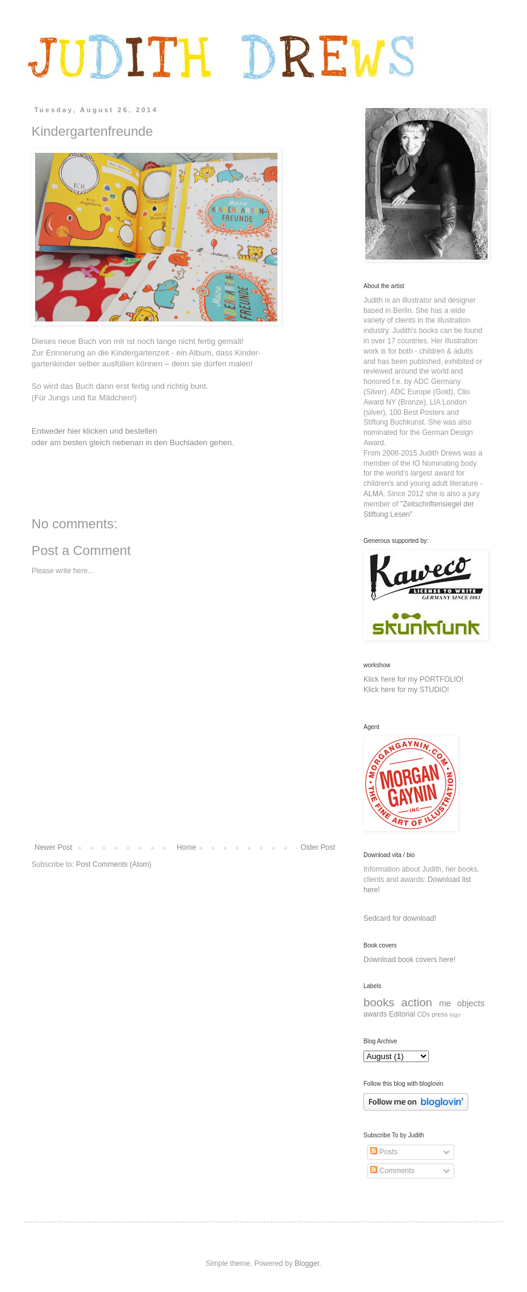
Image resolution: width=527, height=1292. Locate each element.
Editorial (402, 1014)
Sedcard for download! (399, 918)
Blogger (306, 1263)
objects (471, 1003)
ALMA (373, 494)
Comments (392, 1170)
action (416, 1002)
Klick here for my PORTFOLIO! (413, 679)
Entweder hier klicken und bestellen (95, 431)
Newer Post (53, 847)
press (440, 1014)
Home (186, 847)
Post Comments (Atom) (113, 864)
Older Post (317, 847)
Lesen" (401, 514)
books (378, 1002)
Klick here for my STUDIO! (406, 689)
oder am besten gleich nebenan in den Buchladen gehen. (132, 442)
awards (375, 1014)
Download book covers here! (409, 959)
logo (454, 1014)
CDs (423, 1014)
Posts (383, 1152)
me (445, 1003)
